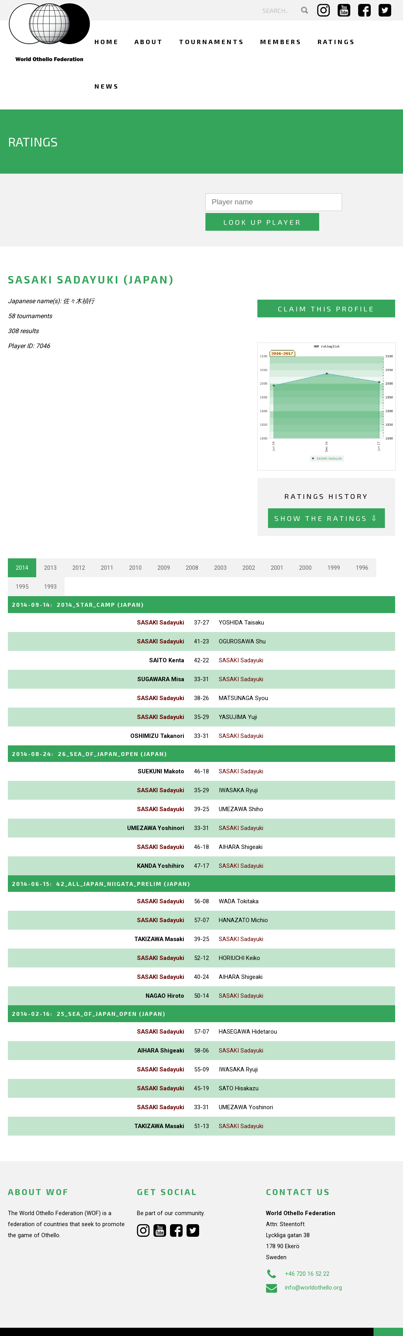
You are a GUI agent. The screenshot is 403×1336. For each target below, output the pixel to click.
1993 (50, 567)
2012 (78, 548)
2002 (248, 548)
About (149, 41)
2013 (50, 548)
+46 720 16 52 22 (297, 1252)
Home (106, 41)
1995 (22, 567)
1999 (333, 548)
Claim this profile (326, 288)
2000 (305, 548)
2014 (22, 548)
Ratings (336, 41)
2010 (135, 548)
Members (281, 41)
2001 (277, 548)
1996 (362, 548)
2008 (192, 548)
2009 (163, 548)
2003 (220, 548)
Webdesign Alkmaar (56, 1322)
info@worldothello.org (304, 1266)
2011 (107, 548)
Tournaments (211, 41)
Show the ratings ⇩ (326, 498)
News (106, 86)
